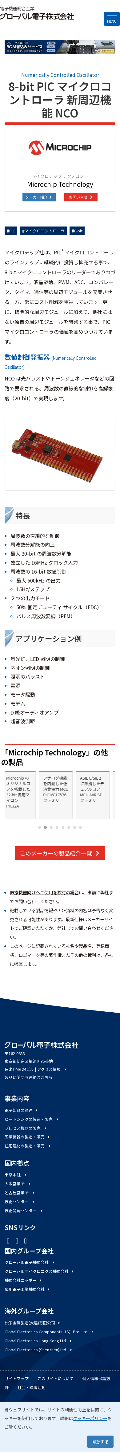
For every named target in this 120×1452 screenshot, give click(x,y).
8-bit (78, 231)
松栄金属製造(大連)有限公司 (33, 1323)
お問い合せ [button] (81, 197)
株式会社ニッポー (23, 1280)
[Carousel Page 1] (39, 827)
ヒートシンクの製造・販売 (32, 1119)
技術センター (20, 1201)
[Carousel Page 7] (74, 827)
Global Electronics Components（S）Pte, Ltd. (49, 1332)
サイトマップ (17, 1378)
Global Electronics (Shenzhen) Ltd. (39, 1350)
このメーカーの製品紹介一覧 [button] (60, 853)
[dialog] (60, 1427)
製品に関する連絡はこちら (29, 1077)
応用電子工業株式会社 (27, 1289)
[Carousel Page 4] (57, 827)
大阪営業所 (18, 1183)
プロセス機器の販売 (26, 1128)
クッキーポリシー (90, 1418)
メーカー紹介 (39, 197)
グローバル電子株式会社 (30, 1262)
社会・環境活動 (32, 1387)
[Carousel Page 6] (68, 827)
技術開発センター (24, 1210)
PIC (12, 231)
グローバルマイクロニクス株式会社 (39, 1271)
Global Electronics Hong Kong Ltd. (39, 1341)
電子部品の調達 (21, 1110)
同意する (100, 1441)
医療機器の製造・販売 (27, 1137)
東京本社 (16, 1174)
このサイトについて (56, 1378)
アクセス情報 (52, 1069)
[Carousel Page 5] (63, 827)
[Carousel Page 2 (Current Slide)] (45, 827)
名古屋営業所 (20, 1192)
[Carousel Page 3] (51, 827)
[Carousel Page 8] (80, 827)
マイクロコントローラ (45, 231)
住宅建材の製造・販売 (28, 1146)
